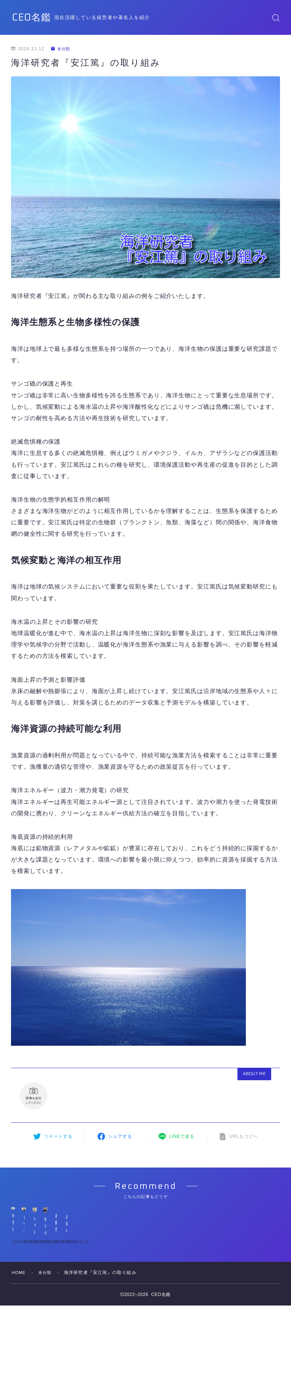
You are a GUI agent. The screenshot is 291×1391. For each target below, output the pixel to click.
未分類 (61, 48)
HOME (19, 1381)
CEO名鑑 (37, 17)
